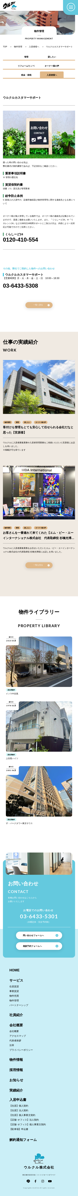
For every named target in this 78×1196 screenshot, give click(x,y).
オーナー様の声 (52, 66)
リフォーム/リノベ (26, 66)
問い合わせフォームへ (40, 935)
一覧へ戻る (41, 305)
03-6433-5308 (20, 286)
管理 (26, 57)
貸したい (52, 57)
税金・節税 (26, 75)
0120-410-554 (20, 239)
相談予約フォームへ (40, 946)
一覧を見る (41, 565)
